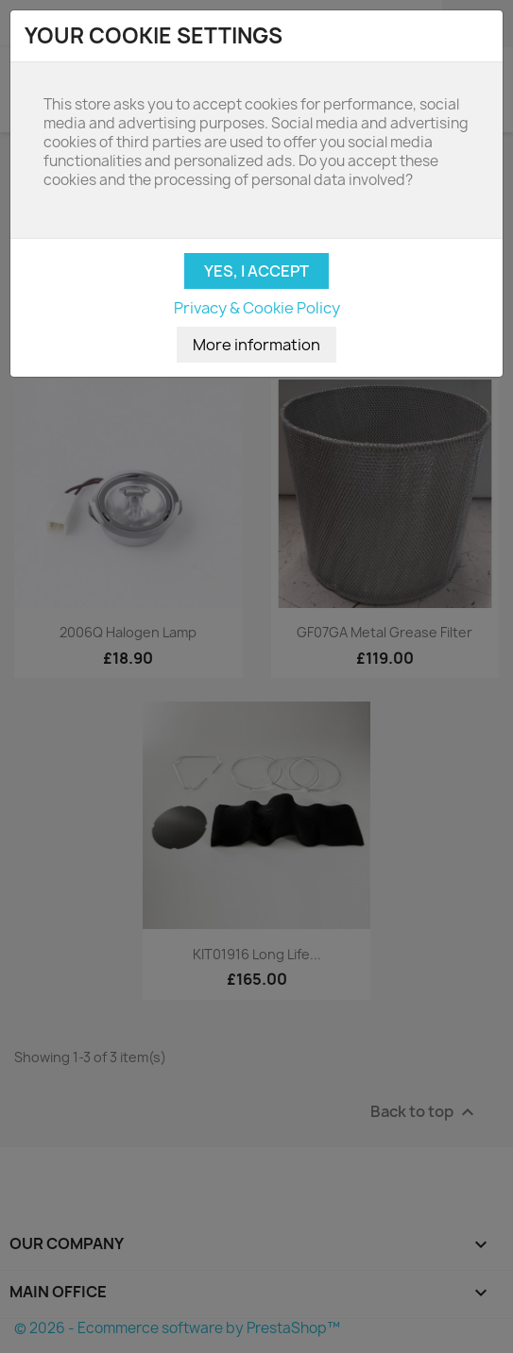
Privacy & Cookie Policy (257, 307)
